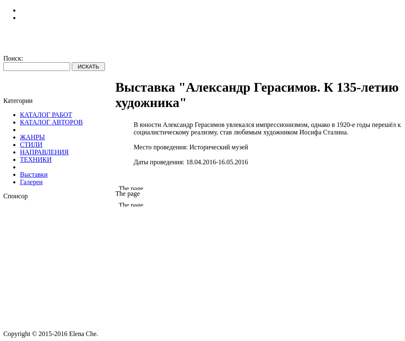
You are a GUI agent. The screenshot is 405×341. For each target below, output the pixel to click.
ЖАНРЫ (32, 137)
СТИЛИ (31, 144)
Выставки (34, 174)
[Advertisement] (59, 252)
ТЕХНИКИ (35, 159)
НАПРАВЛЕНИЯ (44, 152)
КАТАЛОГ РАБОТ (46, 114)
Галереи (31, 181)
